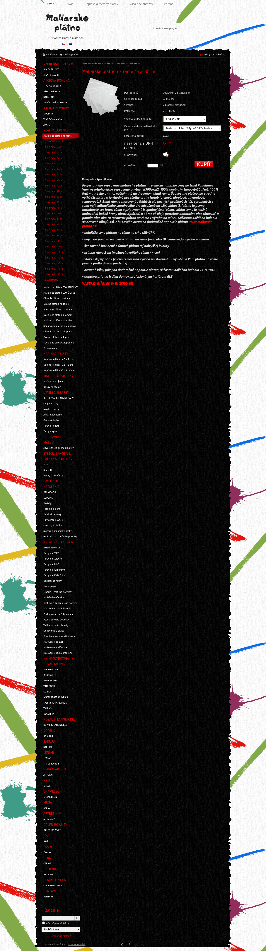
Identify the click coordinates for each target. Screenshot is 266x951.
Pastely (47, 503)
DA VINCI (48, 736)
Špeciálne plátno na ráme (57, 309)
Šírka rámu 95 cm (53, 235)
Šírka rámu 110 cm (54, 246)
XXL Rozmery (51, 280)
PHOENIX (48, 874)
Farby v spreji (50, 431)
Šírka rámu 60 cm (54, 197)
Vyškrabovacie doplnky (56, 619)
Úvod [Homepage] (50, 4)
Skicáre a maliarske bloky (57, 531)
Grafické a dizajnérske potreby (60, 536)
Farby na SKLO (51, 564)
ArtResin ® (49, 819)
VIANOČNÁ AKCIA (52, 119)
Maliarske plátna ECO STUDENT (60, 287)
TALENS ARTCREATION (55, 702)
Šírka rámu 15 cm (53, 147)
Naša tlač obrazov (141, 4)
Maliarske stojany (53, 381)
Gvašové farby (51, 420)
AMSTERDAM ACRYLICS (55, 697)
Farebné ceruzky (52, 514)
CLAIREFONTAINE (52, 885)
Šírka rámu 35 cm (53, 169)
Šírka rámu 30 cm (53, 163)
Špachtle (48, 470)
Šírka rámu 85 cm (53, 224)
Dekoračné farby (52, 580)
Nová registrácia (71, 54)
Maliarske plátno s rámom (57, 315)
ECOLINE (48, 497)
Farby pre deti (51, 425)
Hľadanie (50, 910)
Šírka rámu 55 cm (53, 191)
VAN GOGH (49, 686)
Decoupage (49, 586)
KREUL (47, 785)
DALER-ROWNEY (52, 830)
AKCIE (46, 124)
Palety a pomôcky (53, 475)
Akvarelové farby (52, 414)
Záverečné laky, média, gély (58, 448)
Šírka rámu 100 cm (54, 241)
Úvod (85, 63)
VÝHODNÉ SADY (51, 91)
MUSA (46, 808)
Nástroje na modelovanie (57, 608)
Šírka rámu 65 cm (53, 202)
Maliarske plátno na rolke (57, 320)
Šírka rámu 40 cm (54, 174)
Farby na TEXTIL (52, 553)
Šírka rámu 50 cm (53, 185)
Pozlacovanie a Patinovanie (58, 614)
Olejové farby (50, 403)
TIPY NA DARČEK (52, 86)
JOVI (45, 841)
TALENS (47, 708)
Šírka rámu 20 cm (53, 152)
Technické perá (51, 508)
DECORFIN (48, 713)
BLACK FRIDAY (51, 69)
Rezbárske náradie (53, 597)
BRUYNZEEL (49, 675)
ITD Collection (51, 763)
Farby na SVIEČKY (52, 558)
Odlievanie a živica (53, 630)
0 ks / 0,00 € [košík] (214, 54)
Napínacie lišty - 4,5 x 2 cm (58, 359)
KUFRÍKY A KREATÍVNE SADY (58, 398)
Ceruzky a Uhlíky (52, 525)
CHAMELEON (50, 797)
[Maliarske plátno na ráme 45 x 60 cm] (101, 106)
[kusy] (152, 165)
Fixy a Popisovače (53, 520)
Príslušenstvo (50, 348)
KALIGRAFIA (49, 492)
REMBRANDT (50, 680)
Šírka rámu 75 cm (53, 213)
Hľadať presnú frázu (57, 923)
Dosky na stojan (52, 387)
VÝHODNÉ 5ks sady (54, 141)
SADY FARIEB (50, 97)
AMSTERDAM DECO (53, 547)
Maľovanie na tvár (53, 641)
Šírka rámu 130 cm (54, 257)
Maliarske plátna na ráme (57, 135)
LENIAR (47, 758)
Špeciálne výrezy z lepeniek (58, 342)
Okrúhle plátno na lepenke (58, 331)
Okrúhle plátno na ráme (56, 298)
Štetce (46, 464)
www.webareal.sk (76, 944)
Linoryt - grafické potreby (57, 592)
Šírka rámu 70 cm (53, 208)
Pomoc (168, 4)
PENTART (48, 896)
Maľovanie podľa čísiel (55, 647)
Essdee (47, 852)
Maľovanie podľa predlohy (57, 652)
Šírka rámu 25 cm (53, 158)
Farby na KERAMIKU (54, 569)
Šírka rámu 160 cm (54, 274)
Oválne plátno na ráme (56, 303)
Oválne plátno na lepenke (57, 337)
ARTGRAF (48, 774)
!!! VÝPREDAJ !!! (51, 74)
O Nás (69, 4)
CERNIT (47, 863)
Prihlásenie (51, 54)
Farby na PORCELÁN (54, 575)
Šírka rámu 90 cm (54, 230)
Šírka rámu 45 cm (53, 180)
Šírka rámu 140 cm (54, 263)
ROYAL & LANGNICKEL (55, 724)
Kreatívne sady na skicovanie (59, 636)
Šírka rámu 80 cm (54, 219)
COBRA (47, 691)
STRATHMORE (50, 669)
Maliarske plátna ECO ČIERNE (59, 292)
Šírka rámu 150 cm (54, 269)
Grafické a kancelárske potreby (60, 603)
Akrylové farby (51, 409)
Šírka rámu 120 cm (54, 252)
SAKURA (47, 747)
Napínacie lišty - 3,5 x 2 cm (58, 364)
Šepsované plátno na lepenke (59, 326)
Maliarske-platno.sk (62, 936)
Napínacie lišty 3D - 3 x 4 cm (59, 370)
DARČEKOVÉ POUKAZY (55, 102)
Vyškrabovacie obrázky (56, 625)
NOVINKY (48, 113)
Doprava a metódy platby (101, 4)
